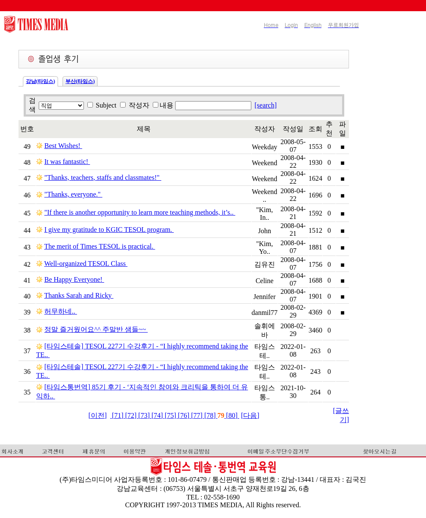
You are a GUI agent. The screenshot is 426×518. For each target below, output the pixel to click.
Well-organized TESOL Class (86, 263)
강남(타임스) (40, 81)
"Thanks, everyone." (73, 194)
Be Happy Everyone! (74, 279)
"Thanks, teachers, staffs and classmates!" (102, 177)
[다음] (250, 415)
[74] (158, 415)
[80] (231, 415)
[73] (144, 415)
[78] (211, 415)
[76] (184, 415)
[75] (171, 415)
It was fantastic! (67, 161)
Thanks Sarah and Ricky (79, 295)
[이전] (97, 415)
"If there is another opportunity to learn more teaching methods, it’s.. (139, 212)
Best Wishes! (63, 145)
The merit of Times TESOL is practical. (99, 246)
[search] (266, 105)
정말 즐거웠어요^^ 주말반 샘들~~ (96, 329)
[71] (117, 415)
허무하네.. (60, 311)
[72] (132, 415)
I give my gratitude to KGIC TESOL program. (109, 229)
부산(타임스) (80, 81)
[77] (197, 415)
